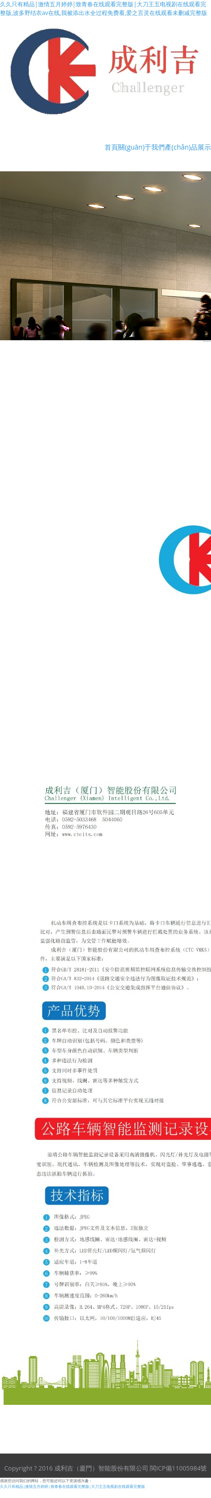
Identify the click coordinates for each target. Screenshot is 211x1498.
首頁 (111, 147)
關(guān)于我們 (141, 147)
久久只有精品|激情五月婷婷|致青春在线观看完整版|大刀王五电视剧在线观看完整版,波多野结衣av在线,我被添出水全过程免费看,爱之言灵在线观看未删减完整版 (103, 8)
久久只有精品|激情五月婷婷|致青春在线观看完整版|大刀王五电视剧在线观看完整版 (72, 1486)
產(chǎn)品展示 (188, 147)
